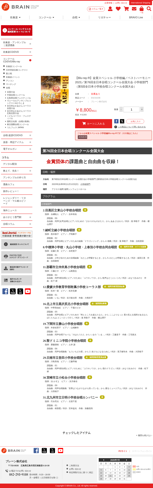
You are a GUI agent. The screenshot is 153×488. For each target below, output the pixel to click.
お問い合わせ (121, 3)
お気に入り (136, 121)
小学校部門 (85, 184)
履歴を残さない (145, 435)
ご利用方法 (74, 465)
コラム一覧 (97, 9)
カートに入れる (93, 123)
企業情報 (108, 3)
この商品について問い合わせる (130, 127)
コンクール (46, 17)
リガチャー (104, 17)
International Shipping (140, 3)
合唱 (76, 17)
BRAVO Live (136, 17)
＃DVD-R (82, 137)
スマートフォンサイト (142, 451)
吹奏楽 (15, 17)
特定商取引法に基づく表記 (81, 472)
